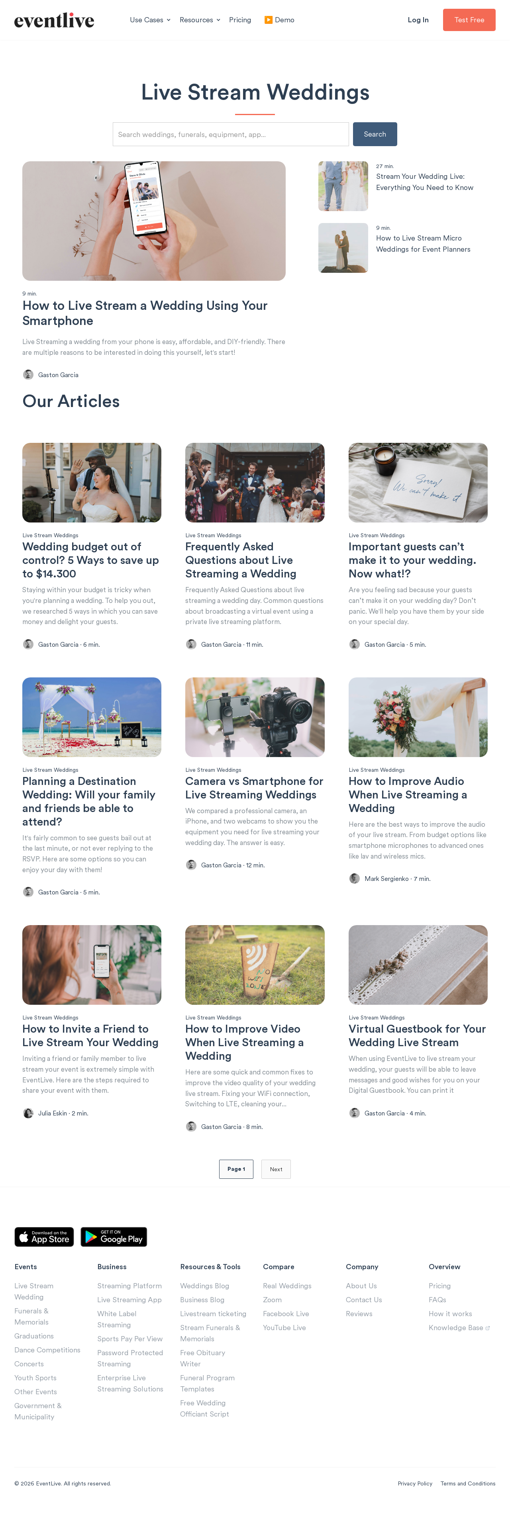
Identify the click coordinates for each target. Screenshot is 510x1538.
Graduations (34, 1365)
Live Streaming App (129, 1329)
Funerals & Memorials (31, 1346)
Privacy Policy (415, 1513)
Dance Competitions (47, 1379)
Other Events (35, 1421)
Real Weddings (287, 1315)
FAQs (437, 1329)
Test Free (469, 19)
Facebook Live (286, 1343)
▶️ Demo (279, 19)
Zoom (272, 1329)
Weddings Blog (205, 1315)
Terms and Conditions (468, 1513)
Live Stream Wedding (33, 1321)
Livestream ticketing (213, 1343)
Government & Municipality (38, 1441)
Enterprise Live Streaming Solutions (130, 1413)
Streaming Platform (129, 1315)
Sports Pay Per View (130, 1368)
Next (276, 1199)
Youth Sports (35, 1407)
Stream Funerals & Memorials (210, 1363)
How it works (450, 1343)
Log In (418, 19)
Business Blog (202, 1329)
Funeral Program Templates (207, 1413)
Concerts (29, 1393)
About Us (361, 1315)
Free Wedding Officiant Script (204, 1438)
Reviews (359, 1343)
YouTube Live (284, 1357)
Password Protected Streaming (130, 1388)
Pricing (240, 19)
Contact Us (364, 1329)
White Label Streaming (117, 1349)
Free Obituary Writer (202, 1388)
